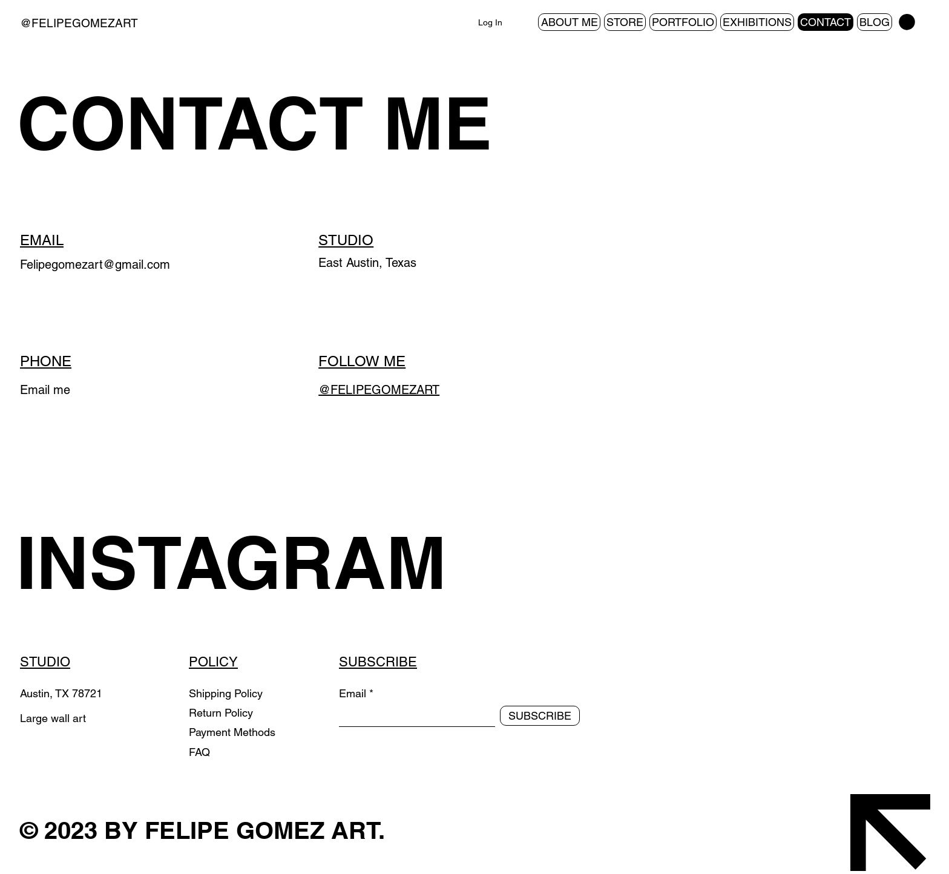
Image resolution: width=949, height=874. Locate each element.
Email (352, 693)
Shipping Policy (226, 693)
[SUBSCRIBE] (540, 716)
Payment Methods (233, 732)
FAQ (199, 752)
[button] (907, 22)
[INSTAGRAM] (249, 562)
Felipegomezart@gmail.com (95, 264)
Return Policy (222, 712)
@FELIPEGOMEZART (79, 23)
